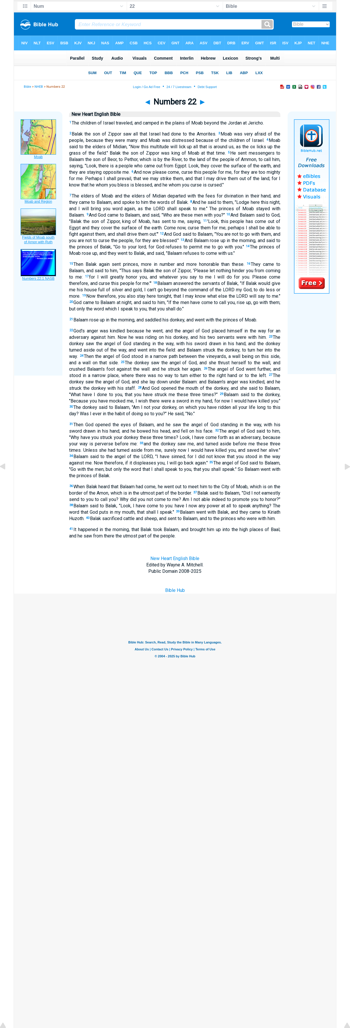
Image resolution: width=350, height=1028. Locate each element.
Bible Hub (175, 590)
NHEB (39, 87)
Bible (27, 87)
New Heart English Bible (174, 558)
